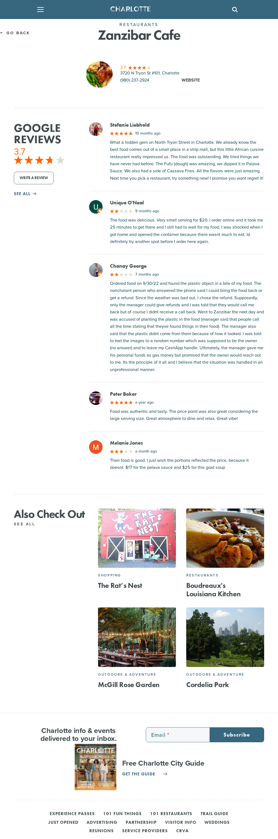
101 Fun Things (122, 814)
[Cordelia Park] (225, 637)
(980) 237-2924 (134, 80)
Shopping (109, 575)
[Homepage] (137, 9)
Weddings (217, 823)
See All (27, 524)
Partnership (141, 823)
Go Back (15, 33)
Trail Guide (214, 814)
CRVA (182, 831)
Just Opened (63, 823)
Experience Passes (72, 814)
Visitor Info (180, 823)
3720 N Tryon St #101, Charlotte (149, 73)
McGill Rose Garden (129, 684)
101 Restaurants (171, 814)
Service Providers (145, 831)
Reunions (101, 831)
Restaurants (202, 575)
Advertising (102, 823)
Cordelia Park (207, 684)
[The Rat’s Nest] (137, 538)
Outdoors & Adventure (127, 674)
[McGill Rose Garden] (137, 637)
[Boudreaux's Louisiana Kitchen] (225, 538)
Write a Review (34, 178)
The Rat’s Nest (120, 585)
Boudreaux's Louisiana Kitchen (213, 589)
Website (191, 80)
